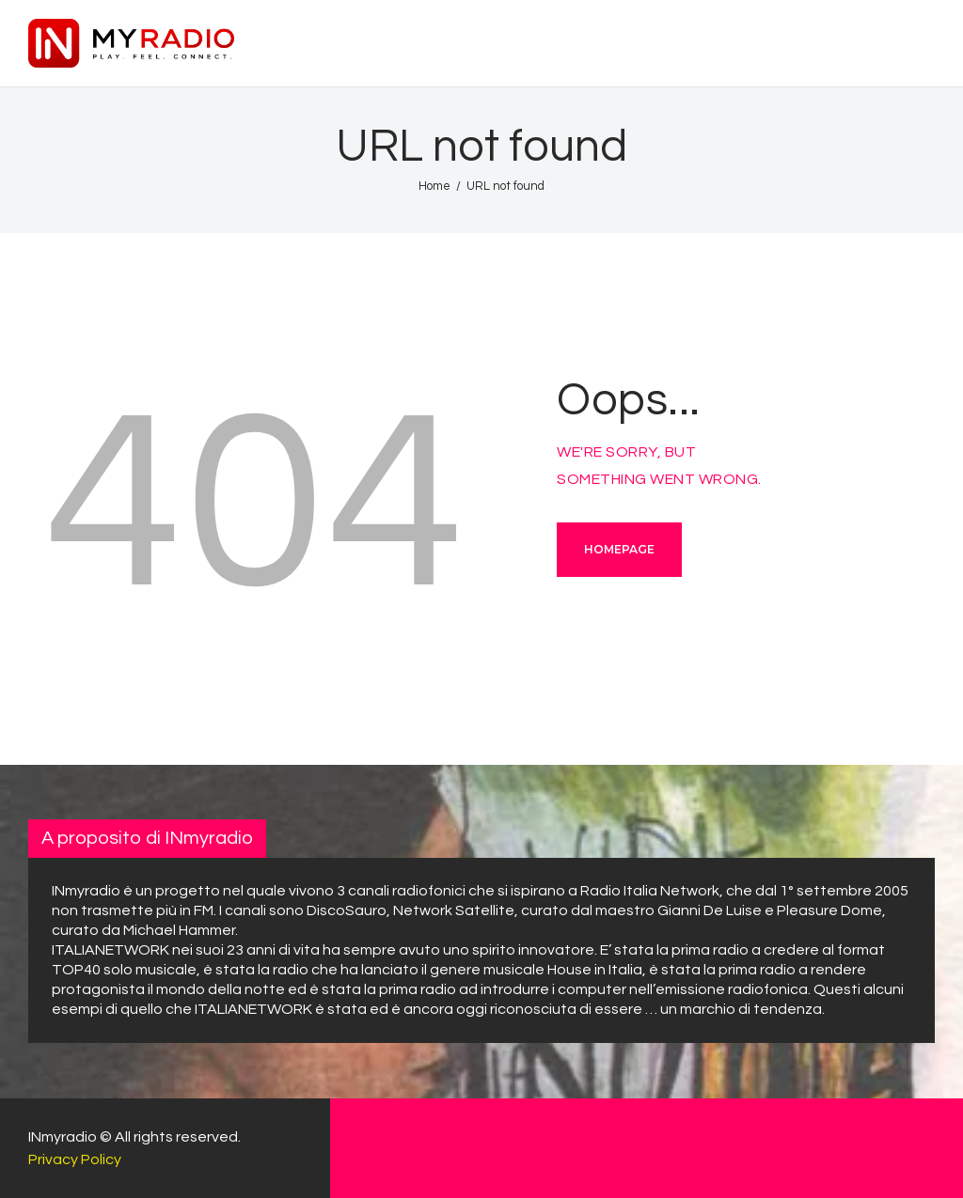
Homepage (619, 549)
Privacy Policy (74, 1159)
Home (434, 186)
